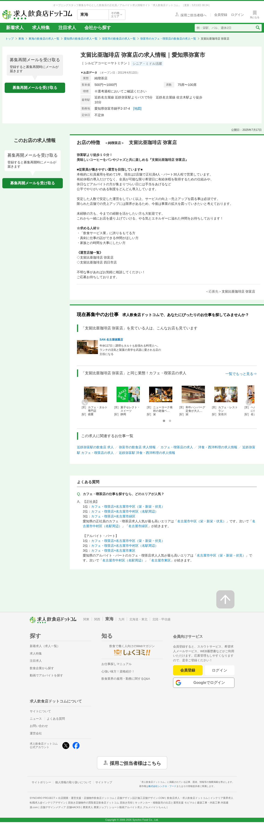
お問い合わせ (39, 726)
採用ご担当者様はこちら (135, 762)
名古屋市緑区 (138, 526)
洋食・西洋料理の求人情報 (217, 447)
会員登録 (187, 670)
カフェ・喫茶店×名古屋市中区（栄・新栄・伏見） (128, 506)
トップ (9, 38)
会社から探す (97, 27)
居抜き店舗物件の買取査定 (100, 802)
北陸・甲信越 (161, 619)
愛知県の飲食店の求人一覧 (80, 38)
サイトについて (40, 711)
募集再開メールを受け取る (35, 88)
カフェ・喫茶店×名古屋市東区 (113, 550)
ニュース (36, 718)
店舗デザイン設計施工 (141, 798)
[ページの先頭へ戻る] (225, 599)
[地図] (137, 108)
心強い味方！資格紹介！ (118, 671)
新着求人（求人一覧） (45, 646)
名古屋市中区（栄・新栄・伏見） (201, 521)
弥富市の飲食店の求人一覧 (119, 38)
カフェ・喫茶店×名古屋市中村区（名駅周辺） (124, 511)
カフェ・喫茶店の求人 (176, 447)
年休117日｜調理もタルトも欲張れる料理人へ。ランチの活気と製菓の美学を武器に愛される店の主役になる (130, 350)
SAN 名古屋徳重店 (111, 339)
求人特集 (41, 27)
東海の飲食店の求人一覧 (44, 38)
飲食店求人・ (187, 798)
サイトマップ (103, 782)
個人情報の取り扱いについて (73, 782)
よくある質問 (56, 718)
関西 (97, 619)
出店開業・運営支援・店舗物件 (86, 798)
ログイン (219, 670)
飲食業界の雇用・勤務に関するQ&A (125, 678)
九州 (121, 619)
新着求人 (15, 27)
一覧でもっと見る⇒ (241, 374)
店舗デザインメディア (60, 807)
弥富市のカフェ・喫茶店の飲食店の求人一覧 (168, 38)
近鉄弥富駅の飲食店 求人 (95, 447)
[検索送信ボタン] (257, 28)
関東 (86, 619)
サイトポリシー (41, 782)
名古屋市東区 (161, 560)
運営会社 (36, 733)
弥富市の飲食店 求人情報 (137, 447)
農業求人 (95, 807)
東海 (21, 38)
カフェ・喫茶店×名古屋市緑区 (113, 516)
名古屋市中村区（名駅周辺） (123, 560)
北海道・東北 (138, 619)
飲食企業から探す (42, 668)
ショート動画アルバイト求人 (137, 807)
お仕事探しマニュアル (116, 664)
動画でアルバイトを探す (46, 675)
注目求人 (67, 27)
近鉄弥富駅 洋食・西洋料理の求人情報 (147, 453)
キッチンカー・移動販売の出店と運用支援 (164, 802)
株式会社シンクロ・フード (162, 786)
